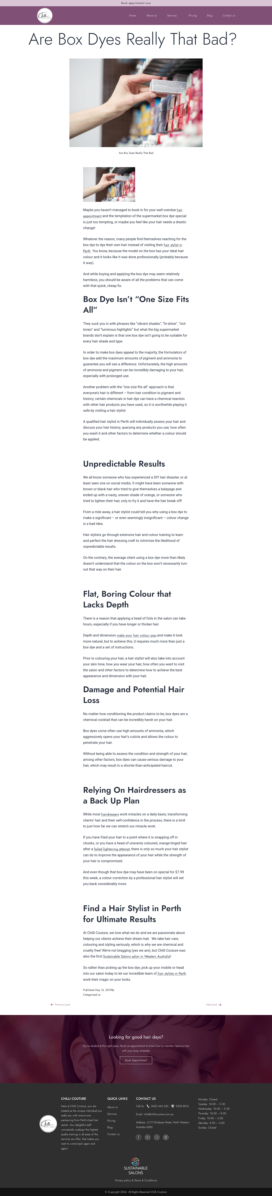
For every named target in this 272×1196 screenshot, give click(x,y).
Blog (209, 15)
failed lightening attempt (112, 849)
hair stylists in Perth (171, 973)
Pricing (193, 15)
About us (152, 15)
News (104, 995)
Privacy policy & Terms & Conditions (136, 1180)
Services (172, 15)
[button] (172, 16)
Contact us (229, 15)
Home (132, 15)
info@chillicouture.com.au (158, 1114)
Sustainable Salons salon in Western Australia (136, 956)
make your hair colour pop (136, 635)
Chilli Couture (123, 990)
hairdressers (110, 814)
